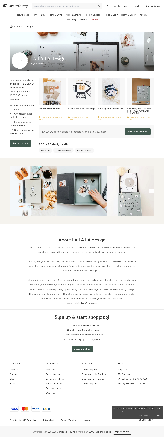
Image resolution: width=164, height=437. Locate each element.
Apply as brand (121, 6)
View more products (137, 131)
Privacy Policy (49, 420)
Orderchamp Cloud (90, 383)
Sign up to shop (20, 143)
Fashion (83, 19)
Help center (123, 369)
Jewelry (143, 14)
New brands (23, 14)
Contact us (126, 374)
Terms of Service (68, 420)
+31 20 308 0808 (139, 378)
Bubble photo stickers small (111, 108)
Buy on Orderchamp (55, 378)
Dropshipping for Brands (93, 378)
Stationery (71, 19)
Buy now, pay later (54, 388)
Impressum (86, 420)
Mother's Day (38, 14)
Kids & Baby (112, 14)
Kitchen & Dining (73, 14)
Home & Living (55, 14)
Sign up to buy (153, 6)
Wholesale (50, 392)
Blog (12, 378)
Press (12, 383)
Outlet (95, 19)
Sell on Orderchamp (55, 383)
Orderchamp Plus (90, 369)
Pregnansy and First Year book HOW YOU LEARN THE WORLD (139, 111)
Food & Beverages (94, 14)
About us (14, 369)
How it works (52, 369)
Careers (13, 374)
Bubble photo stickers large (81, 108)
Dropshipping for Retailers (94, 374)
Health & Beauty (128, 14)
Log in (137, 6)
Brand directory (53, 374)
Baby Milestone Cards (49, 108)
